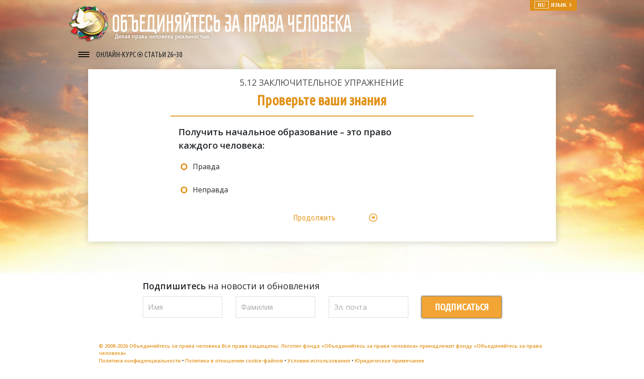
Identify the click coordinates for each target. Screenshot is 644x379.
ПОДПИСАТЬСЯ (462, 307)
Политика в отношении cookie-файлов (234, 360)
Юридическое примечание (389, 360)
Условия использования (319, 360)
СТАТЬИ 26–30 (163, 54)
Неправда (210, 190)
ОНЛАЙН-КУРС (116, 54)
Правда (206, 166)
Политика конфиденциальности (140, 360)
